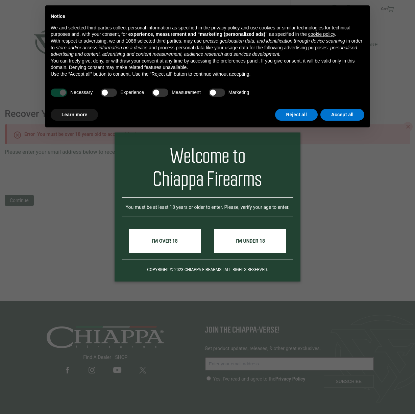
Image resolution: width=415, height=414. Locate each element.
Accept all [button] (342, 114)
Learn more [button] (74, 114)
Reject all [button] (296, 114)
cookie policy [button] (321, 34)
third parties (168, 41)
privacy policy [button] (225, 27)
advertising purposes (305, 47)
